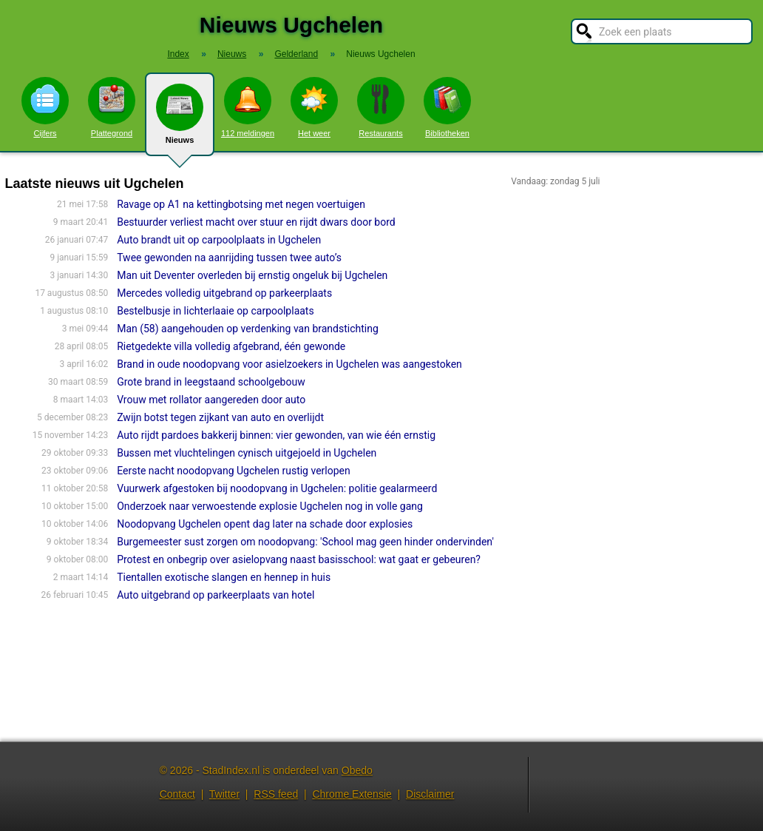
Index (178, 54)
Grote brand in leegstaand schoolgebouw (211, 382)
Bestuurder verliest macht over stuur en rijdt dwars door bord (256, 222)
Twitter (224, 794)
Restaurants (380, 107)
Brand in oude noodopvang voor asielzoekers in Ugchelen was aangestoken (289, 364)
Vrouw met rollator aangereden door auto (211, 400)
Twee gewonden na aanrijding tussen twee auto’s (229, 257)
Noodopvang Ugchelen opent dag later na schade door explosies (265, 524)
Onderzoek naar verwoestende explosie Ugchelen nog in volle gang (270, 506)
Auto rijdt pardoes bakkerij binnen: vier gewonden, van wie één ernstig (276, 435)
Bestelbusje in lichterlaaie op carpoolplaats (215, 311)
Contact (177, 794)
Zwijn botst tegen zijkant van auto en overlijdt (220, 417)
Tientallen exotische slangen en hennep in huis (223, 577)
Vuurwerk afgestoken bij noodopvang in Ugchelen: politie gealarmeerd (277, 488)
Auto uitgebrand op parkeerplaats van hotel (215, 595)
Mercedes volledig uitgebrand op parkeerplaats (224, 293)
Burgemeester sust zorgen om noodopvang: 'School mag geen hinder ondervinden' (305, 542)
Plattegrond (111, 107)
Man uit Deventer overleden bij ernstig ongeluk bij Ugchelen (252, 275)
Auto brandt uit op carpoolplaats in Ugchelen (219, 240)
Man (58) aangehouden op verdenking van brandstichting (248, 328)
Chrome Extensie (351, 794)
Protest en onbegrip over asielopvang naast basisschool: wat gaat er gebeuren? (299, 559)
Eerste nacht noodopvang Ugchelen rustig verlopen (233, 471)
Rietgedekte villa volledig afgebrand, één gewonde (231, 346)
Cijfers (45, 107)
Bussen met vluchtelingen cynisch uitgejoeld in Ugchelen (246, 453)
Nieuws (179, 120)
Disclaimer (430, 794)
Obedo (357, 770)
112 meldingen (247, 107)
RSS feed (276, 794)
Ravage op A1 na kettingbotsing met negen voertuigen (241, 204)
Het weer (314, 107)
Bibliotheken (447, 107)
